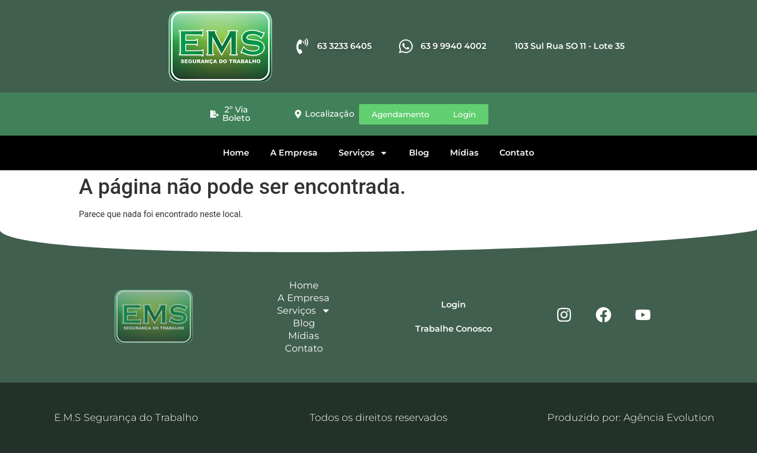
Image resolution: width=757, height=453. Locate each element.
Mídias (464, 153)
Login (453, 305)
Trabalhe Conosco (453, 329)
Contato (516, 153)
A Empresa (294, 153)
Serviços (363, 152)
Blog (419, 153)
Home (236, 153)
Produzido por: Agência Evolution (630, 417)
